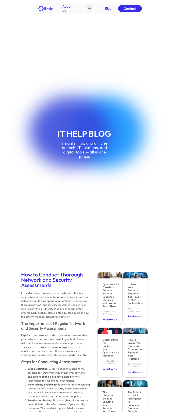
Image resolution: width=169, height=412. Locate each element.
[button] (89, 8)
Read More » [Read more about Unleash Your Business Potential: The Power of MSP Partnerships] (135, 316)
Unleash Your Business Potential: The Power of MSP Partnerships (135, 293)
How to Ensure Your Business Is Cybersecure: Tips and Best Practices (135, 349)
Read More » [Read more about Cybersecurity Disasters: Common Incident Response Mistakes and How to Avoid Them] (109, 319)
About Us (66, 8)
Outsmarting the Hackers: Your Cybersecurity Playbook (110, 347)
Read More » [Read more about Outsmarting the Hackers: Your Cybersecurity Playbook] (109, 369)
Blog (108, 8)
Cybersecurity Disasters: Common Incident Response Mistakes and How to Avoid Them (110, 295)
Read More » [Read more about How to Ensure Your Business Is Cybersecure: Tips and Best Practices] (135, 372)
